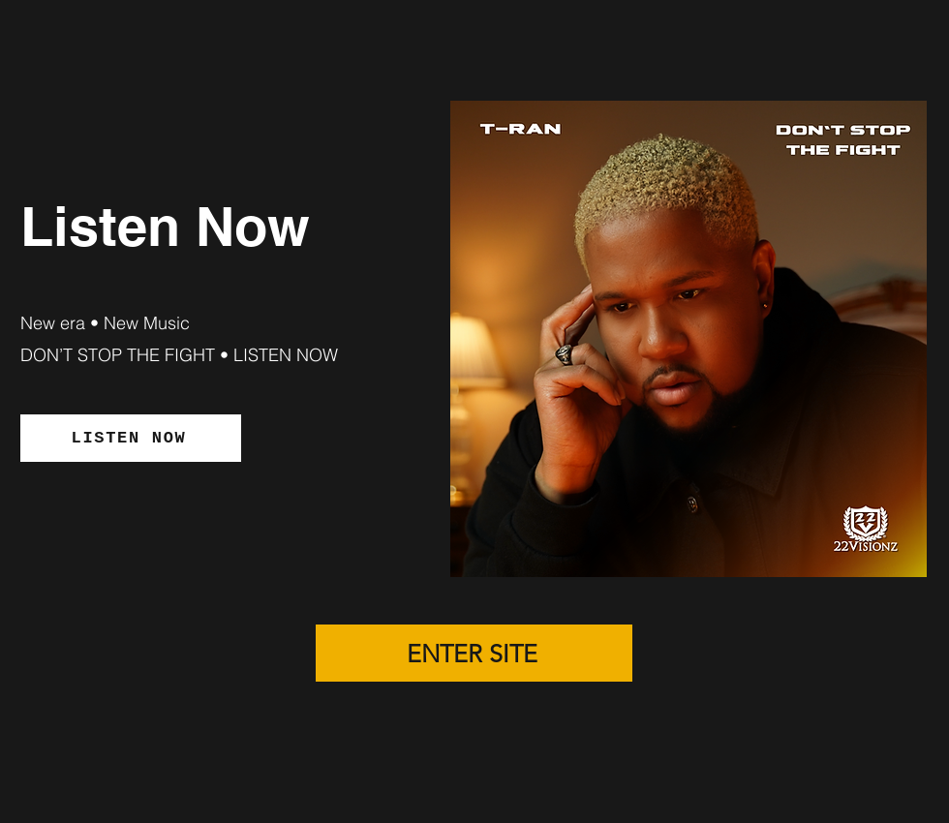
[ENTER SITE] (474, 653)
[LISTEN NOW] (130, 438)
